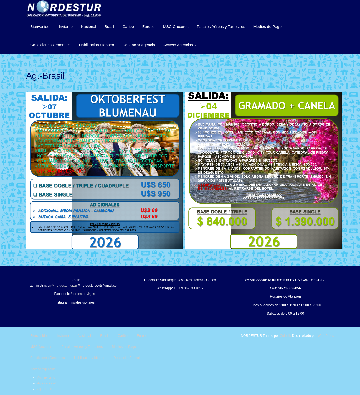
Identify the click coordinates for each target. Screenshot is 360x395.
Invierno (66, 26)
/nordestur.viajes (83, 294)
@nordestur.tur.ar (64, 285)
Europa (148, 26)
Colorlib (285, 336)
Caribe (128, 26)
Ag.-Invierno (46, 377)
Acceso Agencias (180, 45)
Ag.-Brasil (44, 389)
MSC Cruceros (176, 26)
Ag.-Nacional (46, 383)
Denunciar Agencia (138, 45)
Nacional (88, 26)
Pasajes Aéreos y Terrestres (221, 26)
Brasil (109, 26)
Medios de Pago (267, 26)
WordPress (326, 336)
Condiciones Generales (50, 45)
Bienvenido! (40, 26)
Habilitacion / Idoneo (96, 45)
